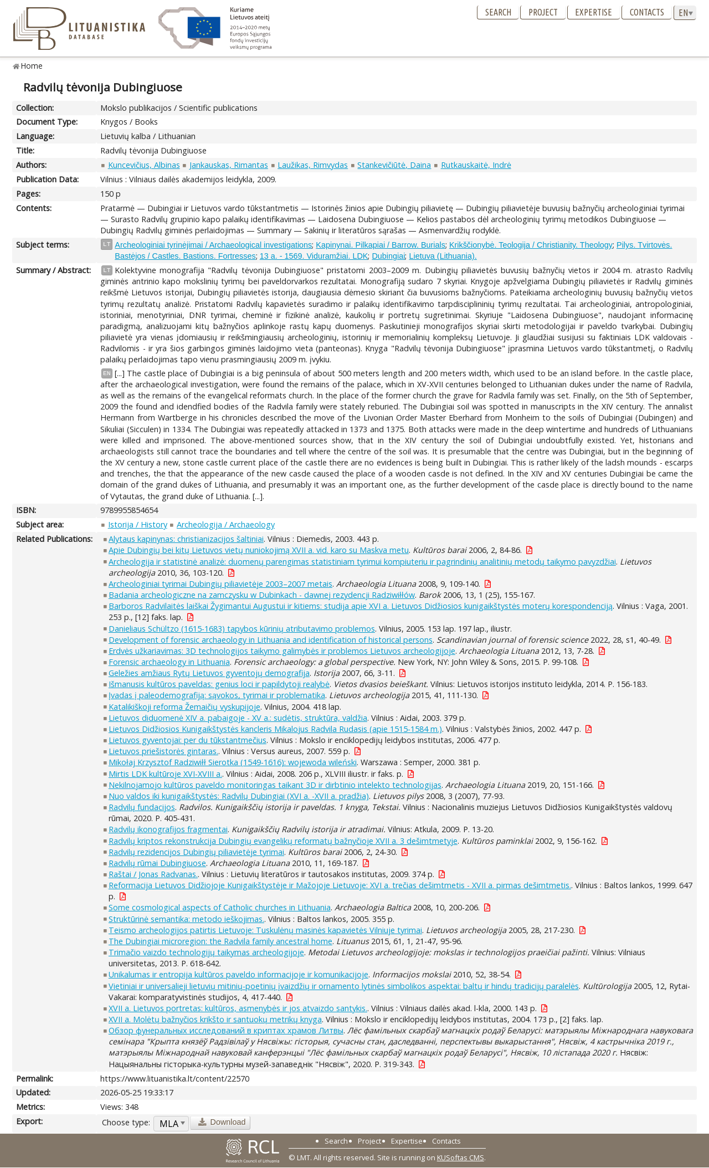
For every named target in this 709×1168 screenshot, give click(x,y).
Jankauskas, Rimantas (228, 165)
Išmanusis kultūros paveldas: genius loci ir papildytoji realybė (219, 684)
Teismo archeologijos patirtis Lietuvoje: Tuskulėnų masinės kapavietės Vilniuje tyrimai (265, 930)
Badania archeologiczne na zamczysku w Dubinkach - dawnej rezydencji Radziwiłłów (262, 595)
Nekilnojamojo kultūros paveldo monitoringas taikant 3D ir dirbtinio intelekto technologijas (275, 785)
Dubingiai (388, 256)
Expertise (593, 12)
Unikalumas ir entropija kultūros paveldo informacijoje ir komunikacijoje (238, 974)
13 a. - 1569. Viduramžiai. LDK (314, 256)
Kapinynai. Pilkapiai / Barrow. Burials (380, 244)
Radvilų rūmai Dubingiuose (157, 863)
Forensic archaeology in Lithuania (169, 662)
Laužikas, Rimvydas (313, 165)
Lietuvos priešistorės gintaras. (163, 751)
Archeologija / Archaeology (226, 524)
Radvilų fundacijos (142, 807)
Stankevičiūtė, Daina (394, 165)
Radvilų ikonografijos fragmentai (168, 829)
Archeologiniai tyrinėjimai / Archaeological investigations (213, 244)
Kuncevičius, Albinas (144, 165)
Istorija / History (137, 524)
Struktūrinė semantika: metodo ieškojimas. (186, 919)
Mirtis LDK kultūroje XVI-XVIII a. (165, 774)
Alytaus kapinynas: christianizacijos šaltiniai (186, 539)
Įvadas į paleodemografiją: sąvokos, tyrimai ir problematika (217, 695)
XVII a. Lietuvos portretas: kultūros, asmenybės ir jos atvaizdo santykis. (238, 1008)
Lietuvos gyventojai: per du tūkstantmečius (187, 740)
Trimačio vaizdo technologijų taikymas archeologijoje (206, 952)
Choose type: (126, 1122)
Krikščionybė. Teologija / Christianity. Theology (531, 244)
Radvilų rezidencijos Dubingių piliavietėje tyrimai (196, 852)
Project (543, 12)
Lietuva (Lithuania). (442, 256)
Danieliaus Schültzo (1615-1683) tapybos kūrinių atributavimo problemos (242, 628)
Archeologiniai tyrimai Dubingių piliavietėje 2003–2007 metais (220, 583)
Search (498, 12)
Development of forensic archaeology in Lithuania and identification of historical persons (271, 639)
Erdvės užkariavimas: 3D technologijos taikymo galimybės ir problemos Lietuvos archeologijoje (282, 651)
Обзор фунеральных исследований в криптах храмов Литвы (226, 1030)
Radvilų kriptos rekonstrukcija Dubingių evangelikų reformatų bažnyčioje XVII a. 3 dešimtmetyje (283, 841)
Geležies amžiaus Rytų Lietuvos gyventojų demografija (209, 673)
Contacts (647, 12)
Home (32, 65)
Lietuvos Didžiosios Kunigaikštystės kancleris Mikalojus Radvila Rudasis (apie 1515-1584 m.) (275, 729)
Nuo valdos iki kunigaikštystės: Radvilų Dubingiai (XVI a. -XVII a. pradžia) (239, 796)
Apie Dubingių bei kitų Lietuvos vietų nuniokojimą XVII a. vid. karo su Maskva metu (259, 550)
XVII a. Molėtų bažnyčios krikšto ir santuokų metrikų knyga (215, 1019)
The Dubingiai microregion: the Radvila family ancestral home (220, 941)
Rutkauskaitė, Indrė (476, 165)
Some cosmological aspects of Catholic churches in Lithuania (220, 907)
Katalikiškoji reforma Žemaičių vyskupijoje (184, 706)
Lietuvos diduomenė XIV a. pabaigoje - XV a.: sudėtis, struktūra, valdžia (238, 718)
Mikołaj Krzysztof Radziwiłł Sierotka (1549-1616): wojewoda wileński (233, 762)
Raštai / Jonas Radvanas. (153, 874)
